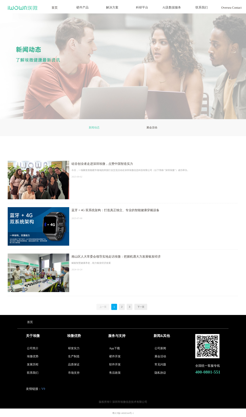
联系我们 (201, 7)
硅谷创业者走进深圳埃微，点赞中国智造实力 (102, 163)
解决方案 (112, 7)
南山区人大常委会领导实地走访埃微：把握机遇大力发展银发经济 (116, 256)
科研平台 (142, 7)
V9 (43, 388)
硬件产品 (82, 7)
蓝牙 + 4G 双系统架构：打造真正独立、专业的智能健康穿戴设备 (115, 210)
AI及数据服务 (171, 7)
